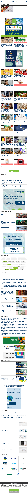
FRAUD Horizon (5, 423)
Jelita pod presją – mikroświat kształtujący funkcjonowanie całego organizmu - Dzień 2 (7, 364)
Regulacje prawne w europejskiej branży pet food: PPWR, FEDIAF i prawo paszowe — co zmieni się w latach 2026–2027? (8, 312)
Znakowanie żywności (20, 269)
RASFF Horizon (5, 430)
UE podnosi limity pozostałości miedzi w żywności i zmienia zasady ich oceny (7, 13)
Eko (18, 259)
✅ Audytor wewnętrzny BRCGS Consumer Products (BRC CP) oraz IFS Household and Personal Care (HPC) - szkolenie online (14, 325)
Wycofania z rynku (13, 269)
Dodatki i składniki (14, 259)
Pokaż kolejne (13, 171)
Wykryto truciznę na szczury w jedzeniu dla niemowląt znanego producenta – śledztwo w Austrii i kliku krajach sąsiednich (6, 134)
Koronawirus (22, 261)
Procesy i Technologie (22, 264)
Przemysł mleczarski (10, 266)
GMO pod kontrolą (5, 443)
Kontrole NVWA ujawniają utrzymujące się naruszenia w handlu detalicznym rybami (6, 121)
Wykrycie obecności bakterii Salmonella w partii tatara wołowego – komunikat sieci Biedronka (19, 168)
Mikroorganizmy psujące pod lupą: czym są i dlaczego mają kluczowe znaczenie (8, 379)
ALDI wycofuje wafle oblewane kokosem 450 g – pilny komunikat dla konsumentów (20, 87)
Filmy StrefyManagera (23, 259)
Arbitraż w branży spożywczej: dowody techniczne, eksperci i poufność (6, 99)
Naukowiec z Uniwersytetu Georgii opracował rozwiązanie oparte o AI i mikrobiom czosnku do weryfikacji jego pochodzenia (20, 111)
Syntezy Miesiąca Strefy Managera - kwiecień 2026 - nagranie (7, 87)
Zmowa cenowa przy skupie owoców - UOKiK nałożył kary (19, 76)
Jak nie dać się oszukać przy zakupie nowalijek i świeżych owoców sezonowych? (20, 99)
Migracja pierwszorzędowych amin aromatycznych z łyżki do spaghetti (7, 230)
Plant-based (4, 264)
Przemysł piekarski (23, 266)
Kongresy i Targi (17, 261)
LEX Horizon (4, 436)
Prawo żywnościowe (15, 264)
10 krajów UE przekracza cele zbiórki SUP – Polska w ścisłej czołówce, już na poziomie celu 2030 (19, 122)
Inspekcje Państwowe (11, 261)
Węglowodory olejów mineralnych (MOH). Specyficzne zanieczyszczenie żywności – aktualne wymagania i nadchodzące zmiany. (14, 319)
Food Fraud (5, 261)
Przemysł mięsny (4, 266)
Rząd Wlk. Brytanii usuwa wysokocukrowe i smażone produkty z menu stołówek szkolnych (5, 111)
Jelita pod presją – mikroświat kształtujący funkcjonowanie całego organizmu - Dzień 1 (7, 371)
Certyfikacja (3, 259)
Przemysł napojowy (17, 266)
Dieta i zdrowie (8, 259)
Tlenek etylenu (7, 269)
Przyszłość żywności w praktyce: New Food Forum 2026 (6, 155)
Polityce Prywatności (10, 487)
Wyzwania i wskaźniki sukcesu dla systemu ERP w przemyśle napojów (7, 306)
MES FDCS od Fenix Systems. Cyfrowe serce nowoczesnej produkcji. (11, 417)
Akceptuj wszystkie (13, 489)
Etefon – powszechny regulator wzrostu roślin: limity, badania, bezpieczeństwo (13, 415)
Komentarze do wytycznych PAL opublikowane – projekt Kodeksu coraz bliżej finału (6, 76)
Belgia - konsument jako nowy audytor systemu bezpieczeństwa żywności (7, 144)
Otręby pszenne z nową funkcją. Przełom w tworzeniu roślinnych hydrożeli (6, 45)
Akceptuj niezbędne (13, 491)
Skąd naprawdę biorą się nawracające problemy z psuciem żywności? (7, 299)
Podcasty (9, 264)
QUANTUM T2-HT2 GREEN (7, 449)
